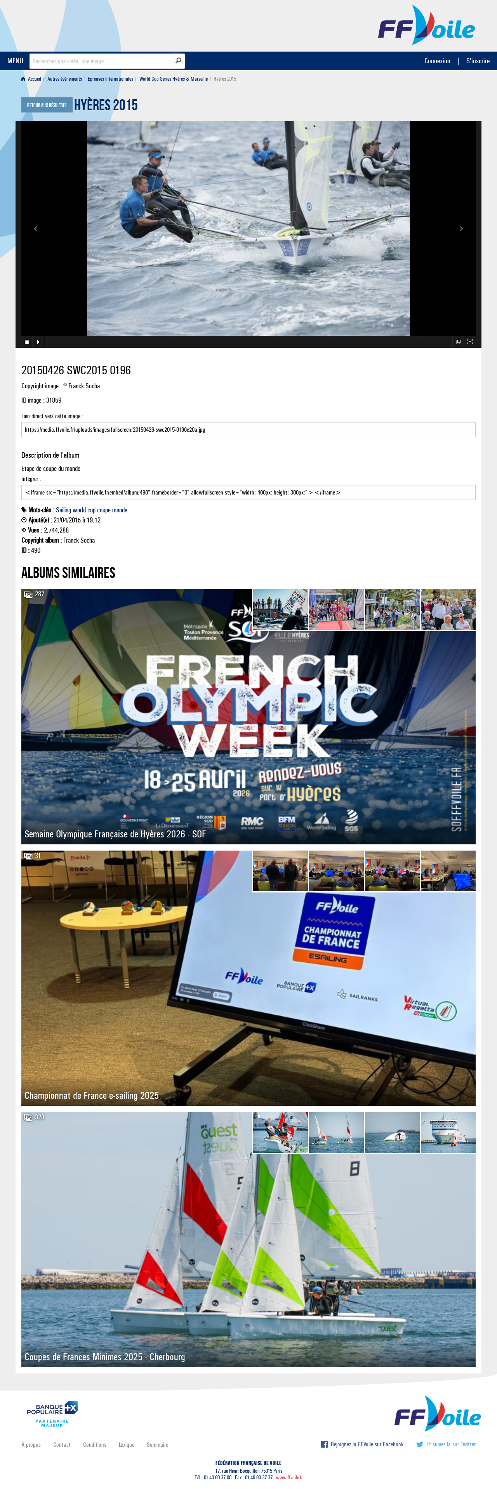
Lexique (126, 1444)
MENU (15, 60)
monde (119, 510)
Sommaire (157, 1444)
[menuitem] (32, 79)
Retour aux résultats (46, 105)
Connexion (437, 60)
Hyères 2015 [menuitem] (225, 79)
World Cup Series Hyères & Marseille (173, 79)
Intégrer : (248, 487)
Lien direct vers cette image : (248, 424)
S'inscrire (478, 60)
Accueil (31, 79)
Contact (62, 1444)
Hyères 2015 (106, 107)
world (79, 510)
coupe (104, 510)
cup (91, 510)
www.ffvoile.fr (289, 1477)
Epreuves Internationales (110, 79)
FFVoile (427, 24)
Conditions (94, 1444)
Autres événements (64, 79)
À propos (31, 1444)
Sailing (63, 510)
